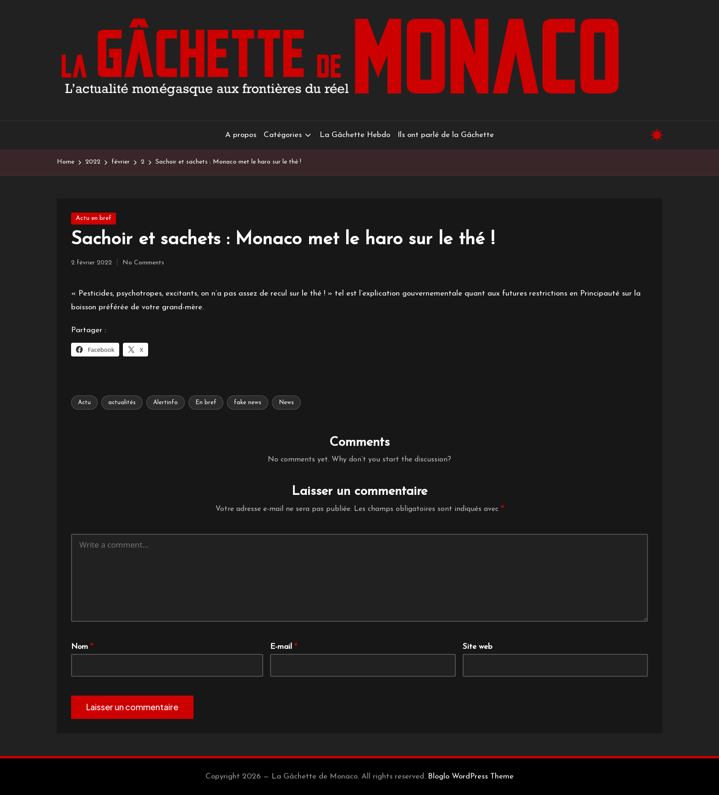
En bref (205, 403)
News (286, 403)
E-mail (283, 647)
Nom (82, 647)
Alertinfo (165, 403)
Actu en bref (93, 218)
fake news (247, 403)
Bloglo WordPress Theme (471, 776)
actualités (122, 403)
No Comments (143, 262)
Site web (477, 647)
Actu (84, 403)
